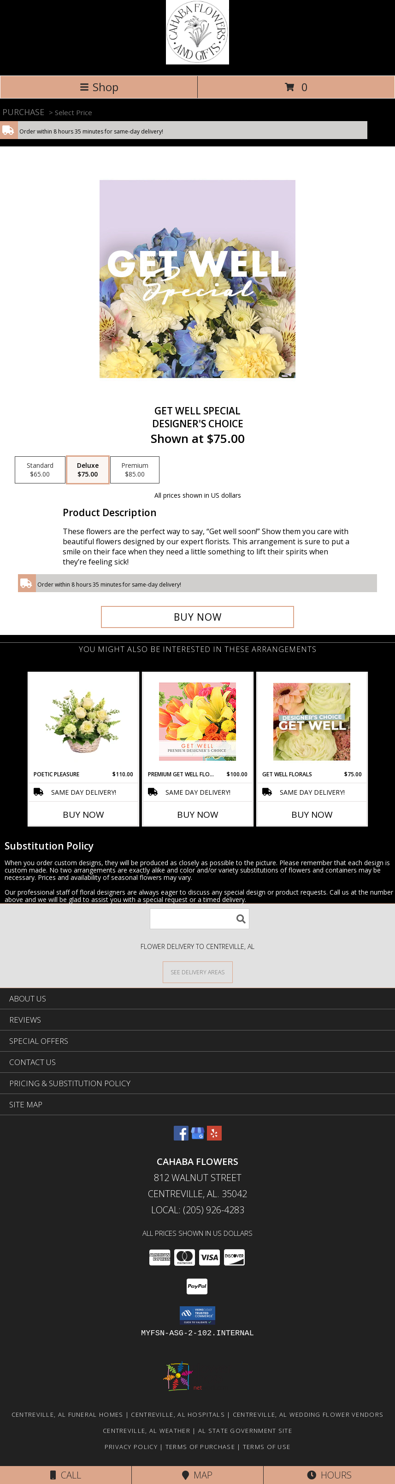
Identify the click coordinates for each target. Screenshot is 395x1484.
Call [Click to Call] (65, 1475)
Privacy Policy (131, 1447)
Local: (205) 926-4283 (197, 1210)
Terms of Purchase (200, 1447)
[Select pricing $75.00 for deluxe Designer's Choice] (87, 470)
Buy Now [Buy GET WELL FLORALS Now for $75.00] (312, 815)
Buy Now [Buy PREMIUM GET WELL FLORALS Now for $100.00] (197, 815)
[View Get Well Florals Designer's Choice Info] (311, 721)
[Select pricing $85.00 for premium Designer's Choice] (135, 470)
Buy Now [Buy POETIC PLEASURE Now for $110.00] (83, 815)
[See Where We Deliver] (198, 971)
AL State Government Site (245, 1430)
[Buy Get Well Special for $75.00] (197, 617)
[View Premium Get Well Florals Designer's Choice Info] (197, 721)
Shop (99, 86)
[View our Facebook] (181, 1137)
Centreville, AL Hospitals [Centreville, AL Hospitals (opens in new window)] (178, 1414)
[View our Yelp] (214, 1137)
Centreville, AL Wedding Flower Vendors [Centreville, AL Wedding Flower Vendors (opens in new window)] (308, 1414)
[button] (197, 1315)
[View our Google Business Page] (197, 1137)
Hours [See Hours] (329, 1475)
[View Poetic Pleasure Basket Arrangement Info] (83, 721)
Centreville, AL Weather (146, 1430)
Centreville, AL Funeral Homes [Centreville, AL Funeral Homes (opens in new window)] (68, 1414)
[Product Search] (199, 918)
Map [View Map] (197, 1475)
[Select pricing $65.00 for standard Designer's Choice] (40, 470)
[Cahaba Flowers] (198, 62)
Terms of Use (267, 1447)
